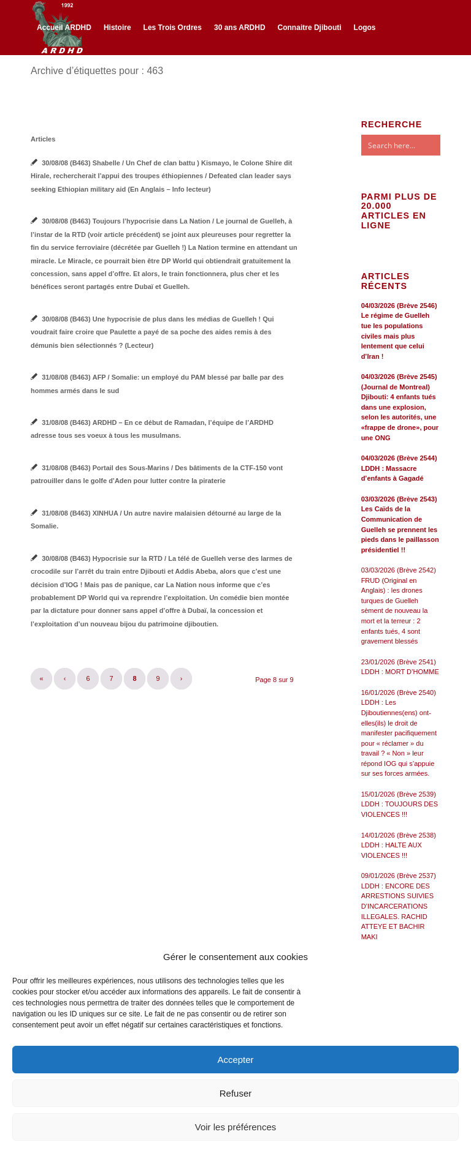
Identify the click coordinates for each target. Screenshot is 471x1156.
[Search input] (413, 145)
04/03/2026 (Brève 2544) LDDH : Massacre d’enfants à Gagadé (399, 468)
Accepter (235, 1059)
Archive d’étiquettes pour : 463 (97, 71)
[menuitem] (64, 27)
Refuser (236, 1093)
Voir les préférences (236, 1127)
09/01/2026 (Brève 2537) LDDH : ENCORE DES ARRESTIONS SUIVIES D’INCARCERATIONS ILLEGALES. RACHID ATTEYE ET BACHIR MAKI (398, 906)
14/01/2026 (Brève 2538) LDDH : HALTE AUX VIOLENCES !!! (398, 845)
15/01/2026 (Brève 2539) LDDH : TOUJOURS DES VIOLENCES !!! (399, 804)
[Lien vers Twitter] (53, 81)
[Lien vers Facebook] (34, 81)
